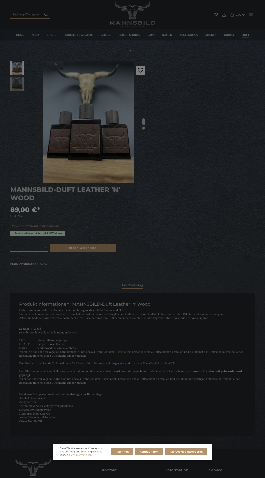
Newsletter (211, 401)
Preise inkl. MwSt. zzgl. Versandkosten (181, 101)
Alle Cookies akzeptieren (186, 451)
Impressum (168, 401)
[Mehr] (251, 14)
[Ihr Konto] (224, 14)
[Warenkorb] (237, 14)
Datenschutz (169, 413)
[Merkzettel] (216, 14)
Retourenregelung (172, 436)
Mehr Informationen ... (81, 455)
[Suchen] (46, 15)
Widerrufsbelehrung (217, 407)
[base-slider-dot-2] (143, 128)
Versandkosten (146, 461)
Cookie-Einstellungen (174, 430)
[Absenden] (75, 428)
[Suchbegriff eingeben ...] (26, 15)
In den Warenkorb (222, 123)
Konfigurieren (149, 451)
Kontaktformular (129, 428)
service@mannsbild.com (125, 419)
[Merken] (140, 70)
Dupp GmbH (106, 470)
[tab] (132, 201)
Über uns (166, 395)
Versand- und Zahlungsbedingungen (175, 421)
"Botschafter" (123, 267)
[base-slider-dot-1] (143, 121)
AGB (164, 407)
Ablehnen (123, 451)
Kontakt (209, 395)
